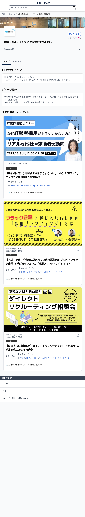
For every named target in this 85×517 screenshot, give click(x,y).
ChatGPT (39, 186)
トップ (5, 384)
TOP (3, 14)
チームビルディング (47, 272)
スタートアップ (63, 358)
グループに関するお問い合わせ (15, 398)
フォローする (74, 34)
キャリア (59, 272)
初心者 (36, 272)
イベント (6, 391)
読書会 (26, 186)
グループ (12, 14)
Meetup (32, 186)
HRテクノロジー (17, 186)
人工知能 (47, 186)
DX (56, 358)
